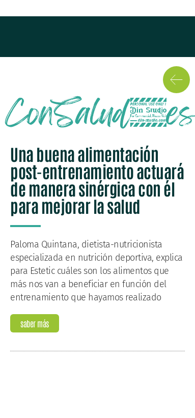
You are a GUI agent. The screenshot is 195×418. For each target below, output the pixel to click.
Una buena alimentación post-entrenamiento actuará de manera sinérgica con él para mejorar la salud (97, 179)
